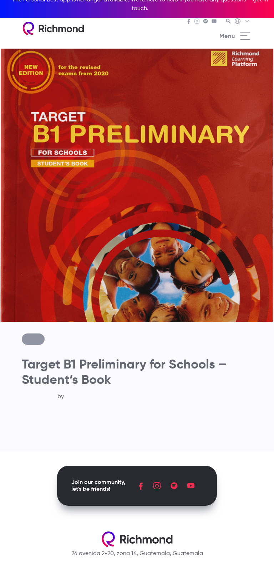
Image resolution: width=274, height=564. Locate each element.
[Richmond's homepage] (53, 28)
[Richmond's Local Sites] (242, 22)
